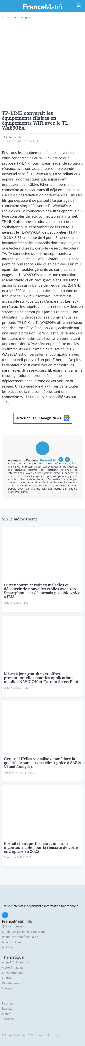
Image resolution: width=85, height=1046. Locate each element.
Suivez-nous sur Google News (42, 418)
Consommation (12, 973)
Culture (7, 978)
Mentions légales (13, 942)
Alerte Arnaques (12, 967)
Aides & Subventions (16, 962)
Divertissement (12, 983)
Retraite (7, 1008)
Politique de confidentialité (20, 937)
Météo (6, 1014)
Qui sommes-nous (14, 926)
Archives (7, 947)
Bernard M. (15, 137)
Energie (7, 988)
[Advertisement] (42, 64)
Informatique (21, 17)
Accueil (6, 17)
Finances (8, 1003)
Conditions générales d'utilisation (24, 932)
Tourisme (8, 1019)
